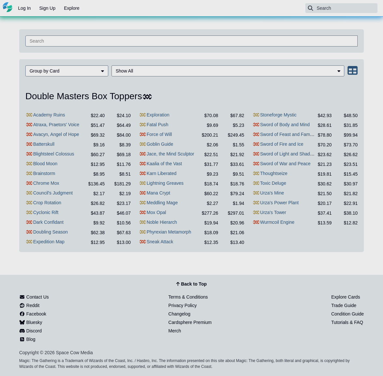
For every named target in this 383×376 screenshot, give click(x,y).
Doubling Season (50, 232)
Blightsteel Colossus (53, 153)
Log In (24, 8)
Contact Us (34, 297)
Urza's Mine (272, 192)
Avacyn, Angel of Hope (56, 134)
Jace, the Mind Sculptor (170, 153)
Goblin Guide (160, 144)
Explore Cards (345, 297)
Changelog (179, 313)
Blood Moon (45, 163)
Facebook (32, 313)
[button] (66, 70)
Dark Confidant (48, 222)
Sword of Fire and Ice (281, 144)
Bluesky (30, 322)
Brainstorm (44, 173)
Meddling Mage (162, 202)
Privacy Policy (182, 305)
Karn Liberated (162, 173)
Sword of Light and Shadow (288, 153)
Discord (30, 330)
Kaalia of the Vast (164, 163)
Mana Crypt (158, 192)
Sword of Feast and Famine (288, 134)
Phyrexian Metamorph (169, 232)
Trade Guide (343, 305)
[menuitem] (66, 70)
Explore (71, 8)
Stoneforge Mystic (278, 114)
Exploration (158, 114)
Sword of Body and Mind (285, 124)
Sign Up (47, 8)
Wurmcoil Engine (277, 222)
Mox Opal (156, 212)
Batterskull (43, 144)
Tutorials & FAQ (347, 322)
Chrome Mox (46, 183)
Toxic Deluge (273, 183)
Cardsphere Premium (190, 322)
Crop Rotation (47, 202)
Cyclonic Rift (46, 212)
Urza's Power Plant (279, 202)
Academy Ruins (49, 114)
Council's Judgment (53, 192)
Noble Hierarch (162, 222)
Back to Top (191, 284)
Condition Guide (347, 313)
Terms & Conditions (188, 297)
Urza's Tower (273, 212)
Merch (174, 330)
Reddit (29, 305)
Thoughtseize (273, 173)
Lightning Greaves (165, 183)
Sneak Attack (160, 241)
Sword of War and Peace (285, 163)
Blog (27, 339)
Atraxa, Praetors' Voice (56, 124)
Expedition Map (49, 241)
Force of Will (159, 134)
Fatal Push (157, 124)
